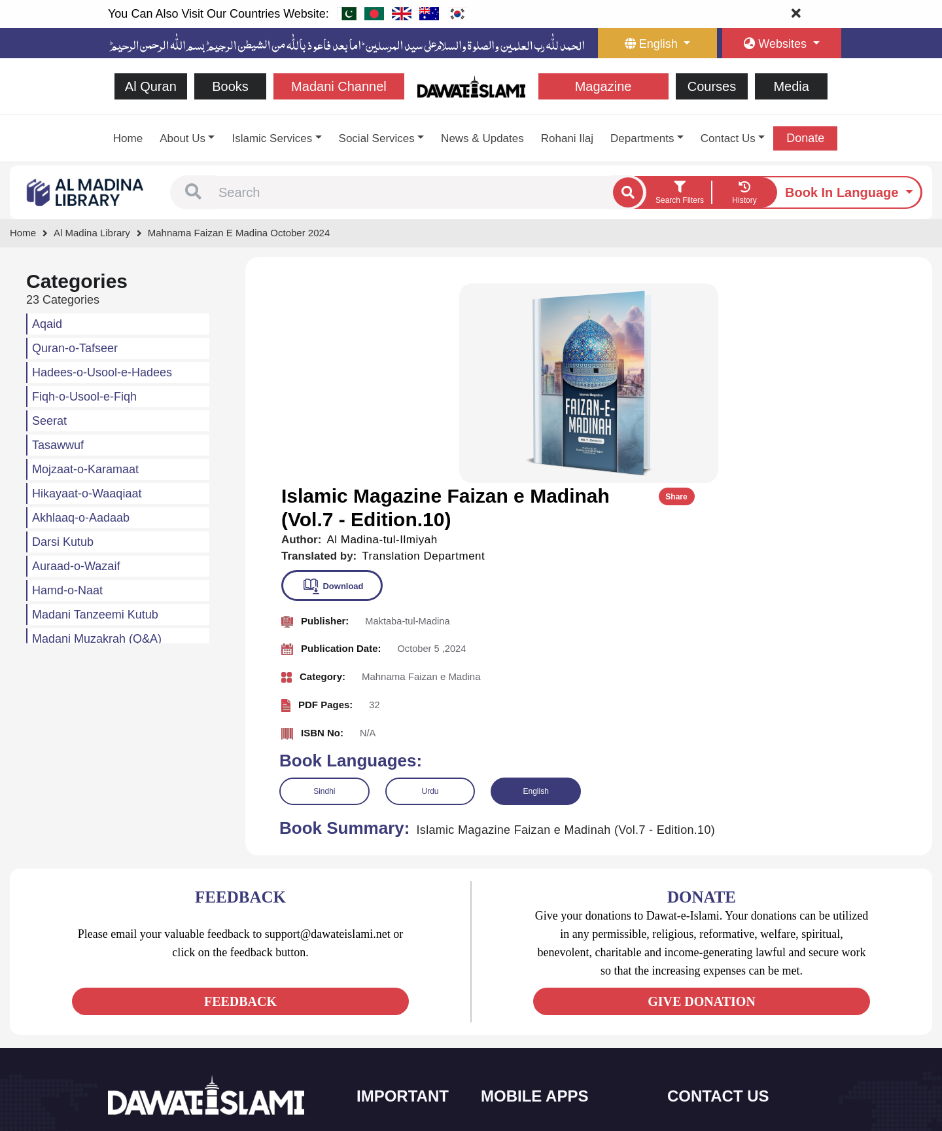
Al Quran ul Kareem (534, 965)
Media (791, 86)
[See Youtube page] (167, 1000)
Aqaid (47, 324)
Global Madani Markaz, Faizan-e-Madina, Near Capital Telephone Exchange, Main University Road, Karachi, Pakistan (753, 1050)
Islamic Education (406, 1075)
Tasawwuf (58, 445)
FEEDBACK (240, 799)
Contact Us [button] (728, 138)
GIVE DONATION (702, 799)
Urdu (429, 589)
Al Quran (151, 86)
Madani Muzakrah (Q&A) (97, 638)
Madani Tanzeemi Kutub (95, 614)
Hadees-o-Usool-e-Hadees (102, 372)
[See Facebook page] (120, 1000)
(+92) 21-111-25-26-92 (733, 967)
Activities (389, 1047)
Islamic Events (400, 992)
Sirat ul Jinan (521, 937)
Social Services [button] (377, 138)
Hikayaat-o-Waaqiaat (86, 493)
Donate (805, 138)
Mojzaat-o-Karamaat (85, 469)
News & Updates (482, 138)
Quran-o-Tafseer (75, 348)
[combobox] (412, 192)
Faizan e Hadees (529, 1020)
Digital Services (526, 1047)
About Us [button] (182, 138)
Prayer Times (522, 992)
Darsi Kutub (63, 541)
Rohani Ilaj (567, 138)
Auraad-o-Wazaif (76, 566)
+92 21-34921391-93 (729, 938)
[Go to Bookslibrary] (86, 191)
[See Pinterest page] (214, 1000)
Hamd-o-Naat (67, 590)
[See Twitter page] (143, 1000)
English (535, 589)
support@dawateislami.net (740, 995)
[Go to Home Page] (471, 85)
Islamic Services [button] (272, 138)
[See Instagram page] (190, 1000)
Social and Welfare (408, 937)
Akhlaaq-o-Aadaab (81, 517)
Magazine (603, 86)
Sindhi (324, 589)
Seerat (49, 420)
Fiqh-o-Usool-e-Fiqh (84, 396)
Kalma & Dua (522, 1075)
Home (128, 138)
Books (230, 86)
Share (888, 295)
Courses (712, 86)
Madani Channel (339, 86)
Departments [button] (642, 138)
